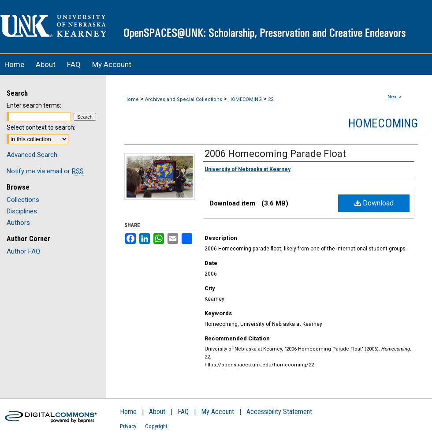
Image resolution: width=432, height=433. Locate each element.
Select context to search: (41, 127)
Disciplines (22, 211)
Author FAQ (23, 251)
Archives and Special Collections (183, 99)
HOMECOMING (245, 99)
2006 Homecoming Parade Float (275, 153)
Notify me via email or (45, 171)
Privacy (128, 426)
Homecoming (383, 123)
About (157, 411)
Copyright (156, 426)
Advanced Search (32, 155)
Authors (18, 223)
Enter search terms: (34, 105)
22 (270, 99)
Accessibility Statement (279, 411)
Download (374, 203)
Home (131, 99)
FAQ (183, 411)
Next (392, 97)
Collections (23, 200)
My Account (217, 411)
